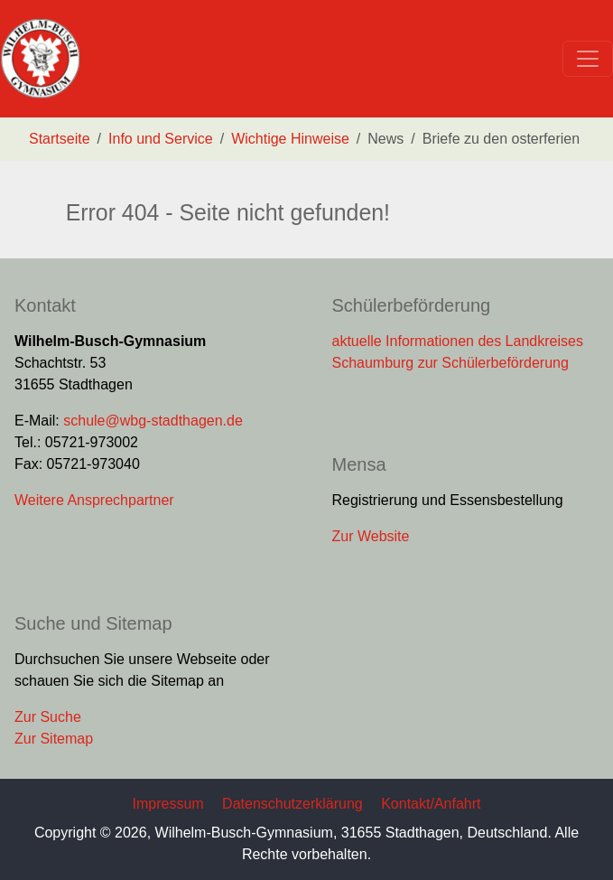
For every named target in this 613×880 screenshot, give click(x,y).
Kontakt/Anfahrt (430, 803)
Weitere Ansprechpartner (94, 500)
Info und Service (160, 138)
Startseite (59, 138)
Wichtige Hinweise (290, 138)
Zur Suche (47, 717)
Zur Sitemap (53, 738)
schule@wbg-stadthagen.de (153, 420)
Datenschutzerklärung (292, 803)
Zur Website (371, 536)
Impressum (168, 803)
